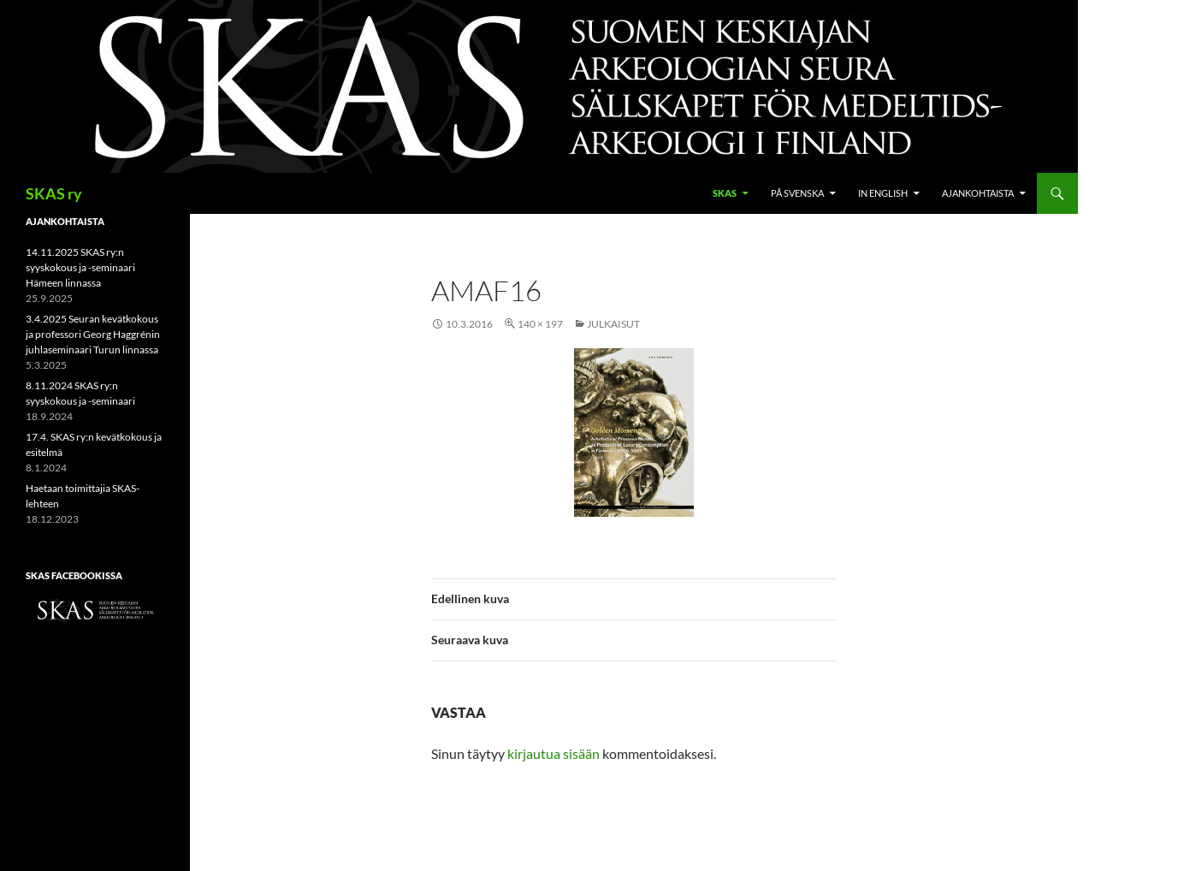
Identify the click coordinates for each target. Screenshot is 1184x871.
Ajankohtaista (978, 192)
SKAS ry (54, 193)
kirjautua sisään (553, 753)
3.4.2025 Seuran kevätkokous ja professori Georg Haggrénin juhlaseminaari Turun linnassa (93, 334)
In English (883, 192)
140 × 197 (540, 323)
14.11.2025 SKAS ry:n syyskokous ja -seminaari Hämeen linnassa (80, 267)
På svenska (797, 192)
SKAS (725, 192)
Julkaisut (613, 323)
